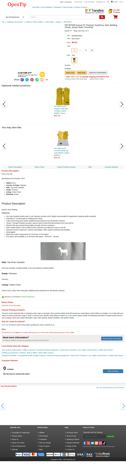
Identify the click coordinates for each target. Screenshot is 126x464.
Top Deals (36, 7)
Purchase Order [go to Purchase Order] (72, 433)
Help (108, 2)
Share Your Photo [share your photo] (18, 443)
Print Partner (43, 436)
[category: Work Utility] (49, 22)
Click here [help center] (5, 325)
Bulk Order (81, 72)
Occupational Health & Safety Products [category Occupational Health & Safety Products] (31, 355)
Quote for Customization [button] (97, 72)
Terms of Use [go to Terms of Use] (71, 436)
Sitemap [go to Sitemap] (15, 449)
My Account (78, 2)
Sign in (62, 2)
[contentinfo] (17, 5)
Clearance (57, 7)
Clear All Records (119, 387)
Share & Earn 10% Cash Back (76, 79)
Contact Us (63, 315)
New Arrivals (68, 7)
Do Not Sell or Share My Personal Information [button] (99, 446)
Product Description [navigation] (15, 167)
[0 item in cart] (115, 18)
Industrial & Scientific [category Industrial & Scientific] (9, 355)
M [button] (74, 50)
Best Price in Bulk (97, 79)
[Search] (102, 17)
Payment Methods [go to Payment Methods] (73, 443)
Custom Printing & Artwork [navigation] (66, 167)
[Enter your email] (94, 436)
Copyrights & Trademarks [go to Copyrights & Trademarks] (21, 433)
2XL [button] (92, 50)
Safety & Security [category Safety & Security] (29, 350)
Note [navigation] (90, 167)
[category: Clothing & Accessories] (15, 22)
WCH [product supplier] (87, 31)
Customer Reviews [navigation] (111, 167)
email (75, 315)
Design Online (72, 446)
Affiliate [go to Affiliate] (41, 433)
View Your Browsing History (104, 387)
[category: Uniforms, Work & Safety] (34, 22)
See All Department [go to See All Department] (19, 446)
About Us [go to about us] (15, 439)
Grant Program (44, 446)
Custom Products (80, 7)
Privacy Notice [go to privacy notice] (17, 436)
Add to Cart (70, 72)
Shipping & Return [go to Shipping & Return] (73, 439)
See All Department (12, 17)
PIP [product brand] (70, 31)
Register (69, 2)
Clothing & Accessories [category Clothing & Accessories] (10, 353)
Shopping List (100, 2)
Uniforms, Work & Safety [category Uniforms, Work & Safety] (28, 353)
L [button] (80, 50)
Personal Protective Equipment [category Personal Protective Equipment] (47, 350)
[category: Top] (3, 22)
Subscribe (110, 436)
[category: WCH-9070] (67, 22)
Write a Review (113, 371)
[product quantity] (76, 65)
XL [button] (86, 50)
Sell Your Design (45, 443)
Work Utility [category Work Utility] (43, 353)
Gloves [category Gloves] (50, 353)
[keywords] (64, 17)
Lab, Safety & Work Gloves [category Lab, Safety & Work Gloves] (87, 350)
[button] (117, 2)
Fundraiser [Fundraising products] (43, 439)
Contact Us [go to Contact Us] (70, 449)
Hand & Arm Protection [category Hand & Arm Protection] (68, 350)
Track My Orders (89, 2)
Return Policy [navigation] (39, 167)
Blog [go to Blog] (40, 449)
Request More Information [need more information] (112, 338)
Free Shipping (46, 7)
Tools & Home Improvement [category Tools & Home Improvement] (11, 350)
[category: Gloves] (58, 22)
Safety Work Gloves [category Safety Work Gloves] (106, 350)
